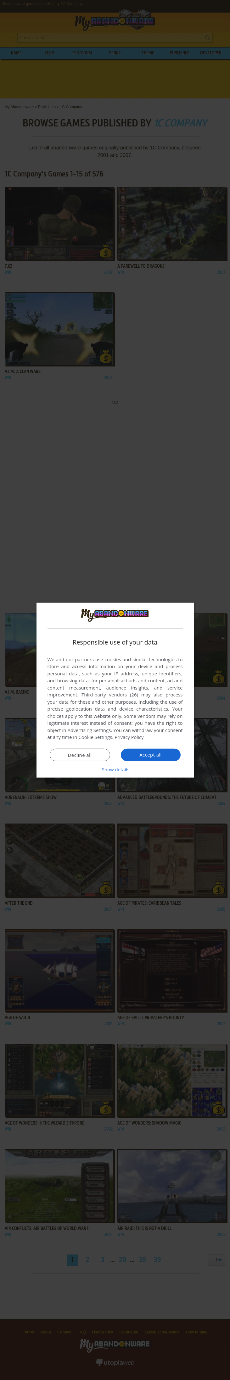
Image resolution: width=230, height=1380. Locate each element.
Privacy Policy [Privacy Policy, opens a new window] (129, 737)
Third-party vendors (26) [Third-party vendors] (109, 694)
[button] (115, 769)
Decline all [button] (80, 755)
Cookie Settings (95, 737)
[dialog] (115, 689)
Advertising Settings (89, 730)
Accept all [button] (150, 754)
